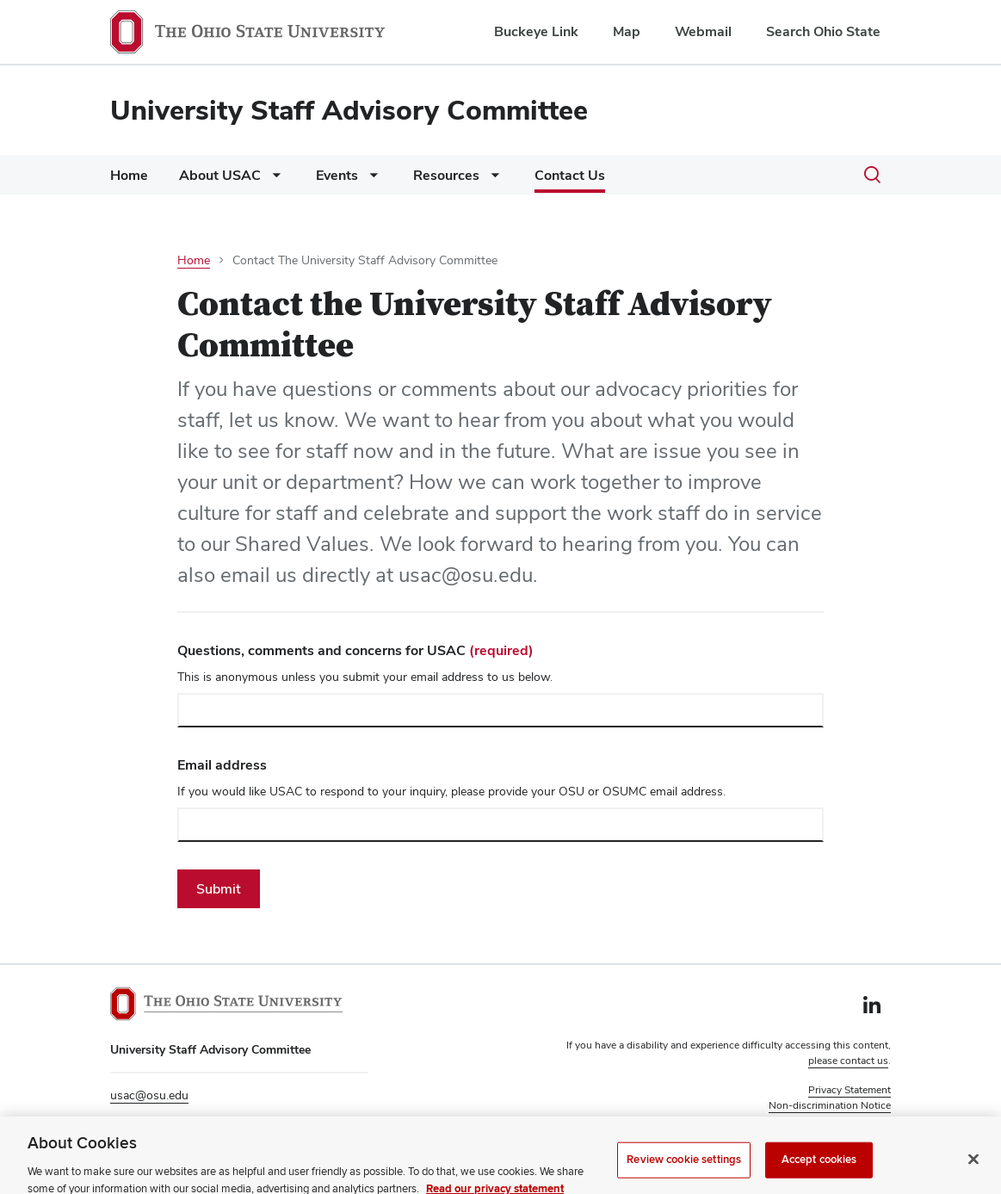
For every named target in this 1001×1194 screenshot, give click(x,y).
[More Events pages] (370, 179)
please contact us (848, 1060)
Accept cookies (819, 1170)
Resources (446, 175)
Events (337, 175)
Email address (222, 765)
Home (129, 175)
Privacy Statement (849, 1090)
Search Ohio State (823, 31)
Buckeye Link (536, 31)
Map (626, 31)
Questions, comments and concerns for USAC (355, 650)
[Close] (973, 1170)
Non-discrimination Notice (830, 1105)
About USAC (220, 175)
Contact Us (569, 175)
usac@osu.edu (149, 1095)
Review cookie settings (684, 1170)
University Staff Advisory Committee (349, 109)
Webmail (703, 31)
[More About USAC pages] (273, 179)
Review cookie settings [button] (838, 1121)
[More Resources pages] (491, 179)
